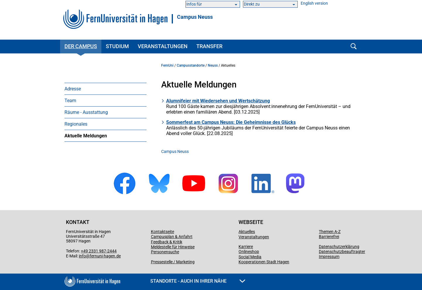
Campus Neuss (195, 17)
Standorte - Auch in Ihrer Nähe (197, 281)
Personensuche (165, 251)
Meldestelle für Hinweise (173, 247)
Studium (117, 46)
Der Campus (80, 46)
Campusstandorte (191, 65)
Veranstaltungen (163, 46)
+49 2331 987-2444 (99, 251)
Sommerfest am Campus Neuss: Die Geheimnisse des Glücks (231, 122)
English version (314, 3)
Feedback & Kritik (166, 242)
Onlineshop (249, 251)
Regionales (75, 124)
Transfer (209, 46)
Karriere (246, 246)
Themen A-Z (330, 231)
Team (70, 100)
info (82, 256)
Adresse (72, 89)
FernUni (167, 65)
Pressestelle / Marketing (173, 261)
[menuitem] (105, 89)
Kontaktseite (162, 231)
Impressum (329, 256)
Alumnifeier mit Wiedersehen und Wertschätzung (218, 101)
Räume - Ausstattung (86, 112)
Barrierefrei (329, 236)
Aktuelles (247, 231)
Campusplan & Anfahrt (172, 236)
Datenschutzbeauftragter (342, 251)
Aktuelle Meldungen (85, 136)
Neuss (213, 65)
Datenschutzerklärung (339, 246)
